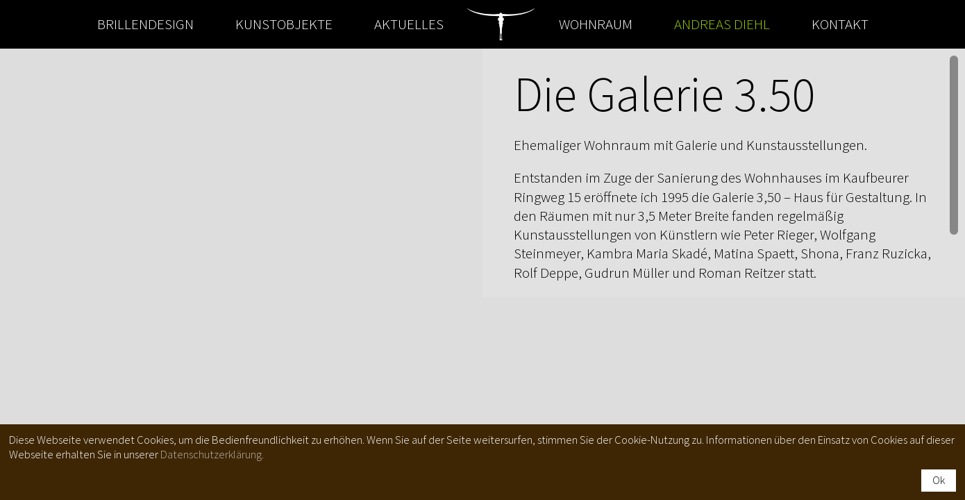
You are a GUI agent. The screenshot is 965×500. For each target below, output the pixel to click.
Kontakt (840, 24)
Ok (938, 480)
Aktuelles (409, 24)
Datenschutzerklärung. (212, 454)
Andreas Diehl (722, 24)
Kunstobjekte (284, 24)
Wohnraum (595, 24)
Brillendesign (145, 24)
